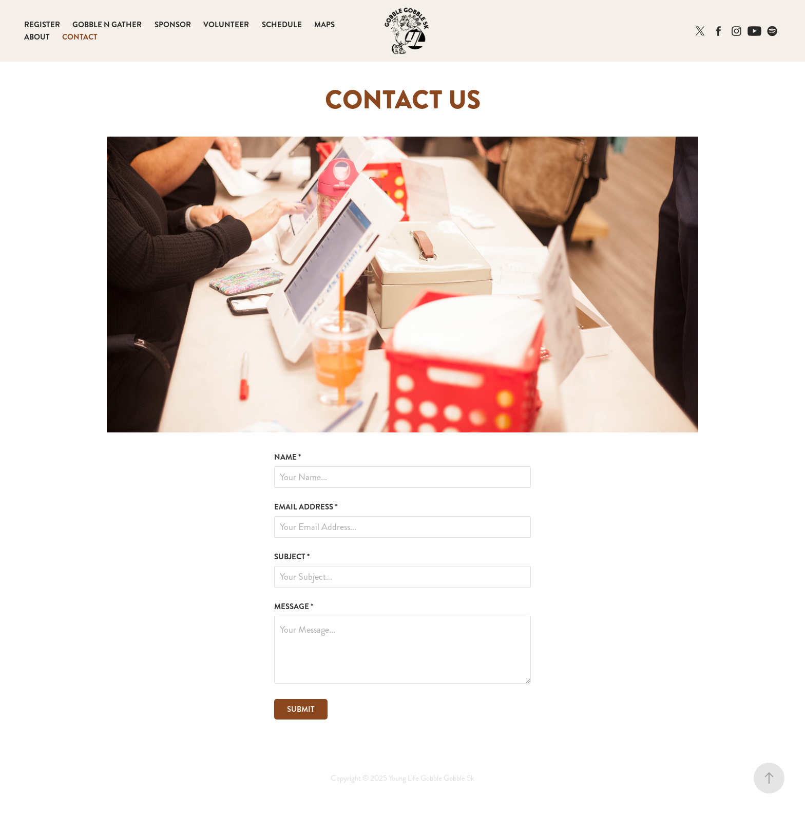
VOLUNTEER (226, 24)
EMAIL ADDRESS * (305, 507)
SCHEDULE (282, 24)
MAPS (324, 24)
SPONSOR (173, 24)
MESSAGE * (293, 607)
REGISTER (42, 24)
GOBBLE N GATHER (107, 24)
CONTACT (80, 37)
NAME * (287, 457)
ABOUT (37, 37)
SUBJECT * (292, 557)
